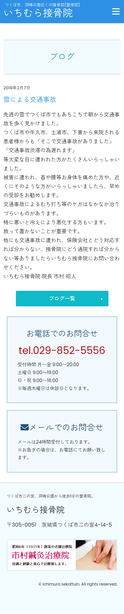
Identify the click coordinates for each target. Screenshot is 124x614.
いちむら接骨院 (38, 13)
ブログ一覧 (62, 298)
